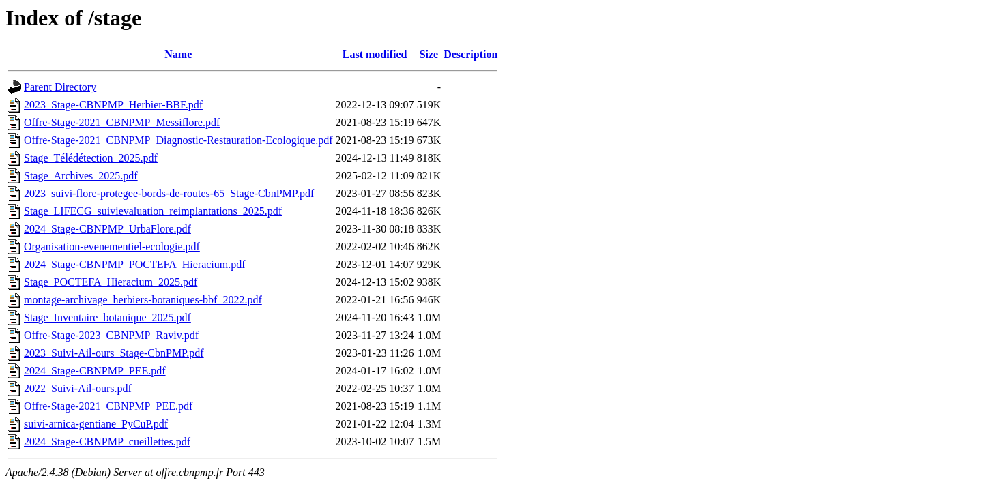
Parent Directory (60, 87)
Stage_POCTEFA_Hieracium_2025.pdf (110, 282)
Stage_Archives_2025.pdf (81, 175)
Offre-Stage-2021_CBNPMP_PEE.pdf (108, 406)
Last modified (375, 54)
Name (178, 54)
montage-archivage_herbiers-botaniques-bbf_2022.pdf (143, 300)
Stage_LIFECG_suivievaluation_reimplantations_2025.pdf (153, 211)
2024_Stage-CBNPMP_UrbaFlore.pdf (107, 229)
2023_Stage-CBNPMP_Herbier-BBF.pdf (113, 104)
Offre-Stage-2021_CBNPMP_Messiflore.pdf (122, 122)
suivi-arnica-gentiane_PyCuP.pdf (96, 424)
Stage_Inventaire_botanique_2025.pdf (107, 317)
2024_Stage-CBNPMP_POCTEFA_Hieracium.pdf (135, 264)
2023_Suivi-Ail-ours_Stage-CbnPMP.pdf (114, 353)
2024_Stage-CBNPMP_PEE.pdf (95, 370)
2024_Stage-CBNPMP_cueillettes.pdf (107, 441)
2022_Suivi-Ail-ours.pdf (78, 388)
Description (470, 54)
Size (429, 54)
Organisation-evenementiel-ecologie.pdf (112, 246)
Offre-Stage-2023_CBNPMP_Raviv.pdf (111, 335)
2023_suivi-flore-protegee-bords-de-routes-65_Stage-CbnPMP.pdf (169, 193)
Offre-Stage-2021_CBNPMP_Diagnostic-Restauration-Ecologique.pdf (178, 140)
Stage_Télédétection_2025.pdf (91, 158)
